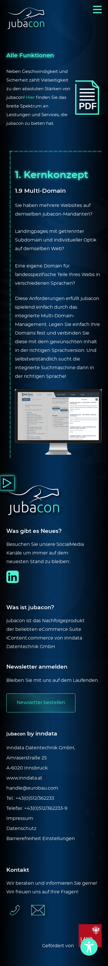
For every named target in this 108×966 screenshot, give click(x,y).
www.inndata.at (24, 778)
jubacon (16, 734)
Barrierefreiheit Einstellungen (40, 838)
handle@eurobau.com (32, 788)
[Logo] (27, 19)
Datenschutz (21, 828)
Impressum (19, 818)
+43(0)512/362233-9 (45, 808)
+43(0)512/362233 (35, 798)
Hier (30, 97)
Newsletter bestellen (41, 702)
